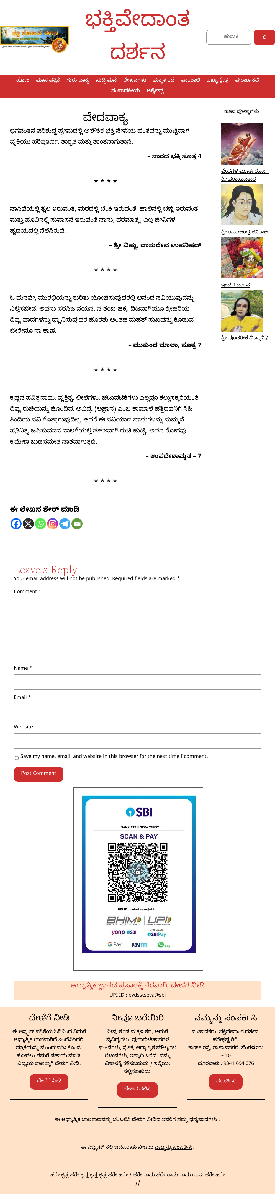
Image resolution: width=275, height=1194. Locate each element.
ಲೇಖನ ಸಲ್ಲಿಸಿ (137, 1089)
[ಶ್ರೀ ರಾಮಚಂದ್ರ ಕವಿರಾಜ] (242, 206)
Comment (27, 592)
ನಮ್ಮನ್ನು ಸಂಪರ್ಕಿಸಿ (173, 1148)
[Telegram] (64, 523)
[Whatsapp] (40, 523)
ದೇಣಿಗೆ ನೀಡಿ (49, 1081)
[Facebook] (16, 523)
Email (22, 698)
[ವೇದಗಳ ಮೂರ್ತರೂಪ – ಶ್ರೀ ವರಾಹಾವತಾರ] (242, 145)
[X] (28, 523)
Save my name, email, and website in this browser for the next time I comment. (114, 757)
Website (23, 727)
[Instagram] (52, 523)
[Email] (77, 523)
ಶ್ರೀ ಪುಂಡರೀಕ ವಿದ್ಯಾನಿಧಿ (244, 338)
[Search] (264, 37)
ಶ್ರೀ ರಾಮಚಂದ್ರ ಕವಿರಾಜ (244, 232)
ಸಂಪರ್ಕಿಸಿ (226, 1081)
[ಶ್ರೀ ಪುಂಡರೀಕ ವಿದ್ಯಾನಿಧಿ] (242, 312)
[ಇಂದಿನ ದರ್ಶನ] (242, 259)
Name (23, 669)
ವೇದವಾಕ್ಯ (105, 117)
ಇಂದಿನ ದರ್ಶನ (235, 285)
